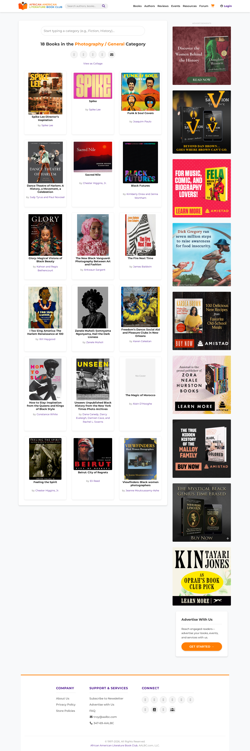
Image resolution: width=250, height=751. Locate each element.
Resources (190, 6)
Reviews (163, 6)
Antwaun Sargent (94, 269)
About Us (62, 698)
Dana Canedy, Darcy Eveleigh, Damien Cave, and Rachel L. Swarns (93, 418)
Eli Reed (95, 481)
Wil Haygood (47, 339)
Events (175, 6)
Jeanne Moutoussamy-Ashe (142, 490)
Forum (203, 6)
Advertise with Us (101, 704)
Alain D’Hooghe (142, 403)
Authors (149, 6)
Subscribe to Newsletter (106, 698)
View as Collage (92, 63)
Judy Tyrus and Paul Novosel (47, 197)
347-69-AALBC (101, 723)
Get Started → (201, 646)
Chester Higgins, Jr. (95, 183)
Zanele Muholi (94, 342)
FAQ (92, 710)
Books (137, 6)
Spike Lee (47, 125)
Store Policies (65, 710)
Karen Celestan (142, 341)
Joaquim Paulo (142, 121)
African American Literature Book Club (114, 745)
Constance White (47, 414)
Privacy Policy (66, 704)
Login (226, 6)
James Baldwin (142, 266)
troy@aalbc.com (103, 717)
